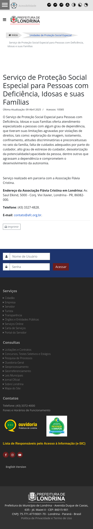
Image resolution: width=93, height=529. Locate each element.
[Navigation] (4, 19)
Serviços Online (14, 324)
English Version (16, 467)
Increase (49, 5)
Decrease (55, 5)
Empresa (10, 302)
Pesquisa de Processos (18, 358)
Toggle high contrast (74, 5)
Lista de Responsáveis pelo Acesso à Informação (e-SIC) (44, 443)
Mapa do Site (13, 388)
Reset (61, 5)
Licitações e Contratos (18, 349)
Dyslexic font (68, 5)
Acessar (60, 267)
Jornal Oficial (12, 379)
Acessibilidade (26, 6)
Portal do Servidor (15, 332)
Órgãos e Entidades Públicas (22, 319)
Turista (9, 311)
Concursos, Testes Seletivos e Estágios (28, 354)
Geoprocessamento (17, 367)
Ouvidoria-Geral (14, 362)
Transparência (13, 315)
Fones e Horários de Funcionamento (26, 410)
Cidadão (10, 298)
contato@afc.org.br (27, 215)
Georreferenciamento (18, 371)
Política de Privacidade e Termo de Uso (46, 518)
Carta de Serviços (15, 328)
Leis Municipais (14, 375)
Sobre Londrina (14, 384)
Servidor (10, 306)
